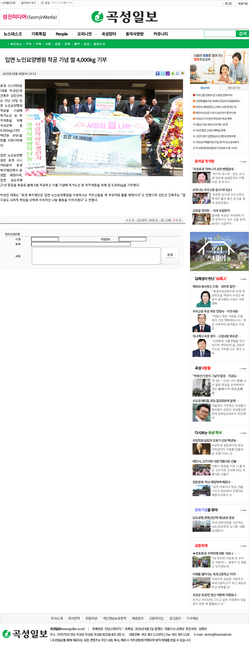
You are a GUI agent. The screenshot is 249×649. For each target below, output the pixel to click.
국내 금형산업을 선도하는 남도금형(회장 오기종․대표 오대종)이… (228, 526)
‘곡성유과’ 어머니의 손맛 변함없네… (214, 169)
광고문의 (175, 618)
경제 (38, 44)
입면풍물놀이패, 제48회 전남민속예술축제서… (219, 101)
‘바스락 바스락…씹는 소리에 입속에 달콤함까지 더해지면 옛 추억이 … (228, 178)
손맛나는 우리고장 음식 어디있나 (212, 189)
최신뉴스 (16, 44)
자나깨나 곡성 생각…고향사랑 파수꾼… (217, 336)
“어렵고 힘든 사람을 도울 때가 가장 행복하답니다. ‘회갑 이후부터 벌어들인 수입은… (229, 322)
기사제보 (192, 618)
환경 (77, 44)
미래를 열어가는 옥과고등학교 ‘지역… (215, 574)
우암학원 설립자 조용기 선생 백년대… (215, 440)
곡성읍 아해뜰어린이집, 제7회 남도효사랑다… (218, 142)
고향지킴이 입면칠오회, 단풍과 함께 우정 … (217, 136)
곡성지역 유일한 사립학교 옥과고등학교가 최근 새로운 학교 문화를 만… (229, 583)
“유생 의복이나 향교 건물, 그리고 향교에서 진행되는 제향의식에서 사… (228, 491)
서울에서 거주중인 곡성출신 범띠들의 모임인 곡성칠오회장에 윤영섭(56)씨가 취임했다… (229, 411)
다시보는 (208, 432)
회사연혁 (74, 618)
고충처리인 (156, 618)
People (62, 34)
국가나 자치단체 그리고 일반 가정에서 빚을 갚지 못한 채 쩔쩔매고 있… (219, 602)
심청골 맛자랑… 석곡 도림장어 (211, 210)
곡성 (203, 368)
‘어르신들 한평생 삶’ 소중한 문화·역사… (215, 95)
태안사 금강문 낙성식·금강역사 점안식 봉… (217, 112)
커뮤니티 (160, 34)
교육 (67, 44)
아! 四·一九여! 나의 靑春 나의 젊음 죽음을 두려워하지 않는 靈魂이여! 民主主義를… (229, 386)
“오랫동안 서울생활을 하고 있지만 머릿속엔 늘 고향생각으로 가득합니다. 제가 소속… (228, 347)
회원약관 (91, 618)
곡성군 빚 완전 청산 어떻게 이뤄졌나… (216, 595)
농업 (86, 44)
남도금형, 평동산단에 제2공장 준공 (213, 517)
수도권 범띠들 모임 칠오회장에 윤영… (215, 400)
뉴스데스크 (13, 34)
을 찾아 (206, 509)
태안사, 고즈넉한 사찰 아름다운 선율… (216, 461)
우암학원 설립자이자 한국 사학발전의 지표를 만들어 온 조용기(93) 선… (227, 449)
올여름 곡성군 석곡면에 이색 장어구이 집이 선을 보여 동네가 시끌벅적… (228, 219)
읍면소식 (99, 44)
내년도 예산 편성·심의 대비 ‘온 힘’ (212, 124)
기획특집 (38, 34)
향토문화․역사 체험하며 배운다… (213, 482)
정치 (29, 44)
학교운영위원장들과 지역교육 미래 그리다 (216, 148)
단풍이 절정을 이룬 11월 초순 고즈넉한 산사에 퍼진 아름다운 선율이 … (229, 470)
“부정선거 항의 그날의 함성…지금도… (216, 376)
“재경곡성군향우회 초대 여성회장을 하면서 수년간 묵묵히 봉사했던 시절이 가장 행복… (228, 297)
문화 (58, 44)
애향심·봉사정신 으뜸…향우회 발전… (215, 286)
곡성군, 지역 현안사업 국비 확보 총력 (214, 118)
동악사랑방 (135, 34)
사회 (48, 44)
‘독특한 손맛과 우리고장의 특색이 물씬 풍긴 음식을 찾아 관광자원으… (228, 198)
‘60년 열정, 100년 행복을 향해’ (210, 130)
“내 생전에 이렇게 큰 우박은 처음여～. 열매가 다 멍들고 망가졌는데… (229, 562)
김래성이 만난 (211, 278)
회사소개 (57, 618)
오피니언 (84, 34)
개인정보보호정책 (114, 618)
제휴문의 (137, 618)
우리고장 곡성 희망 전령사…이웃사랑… (217, 311)
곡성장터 (108, 34)
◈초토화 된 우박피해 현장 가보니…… (216, 553)
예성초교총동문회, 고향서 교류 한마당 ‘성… (217, 107)
